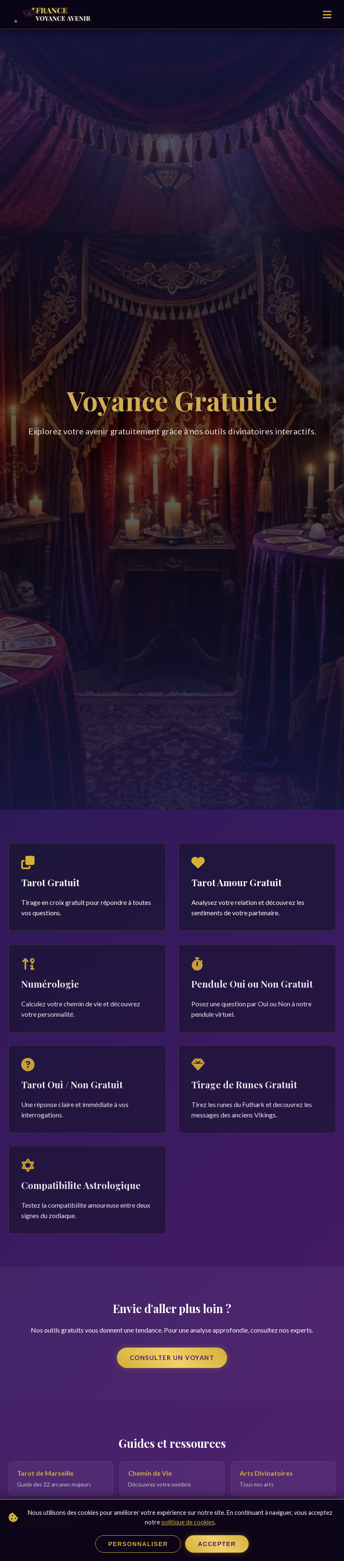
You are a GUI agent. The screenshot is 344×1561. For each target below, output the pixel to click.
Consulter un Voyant (172, 1357)
